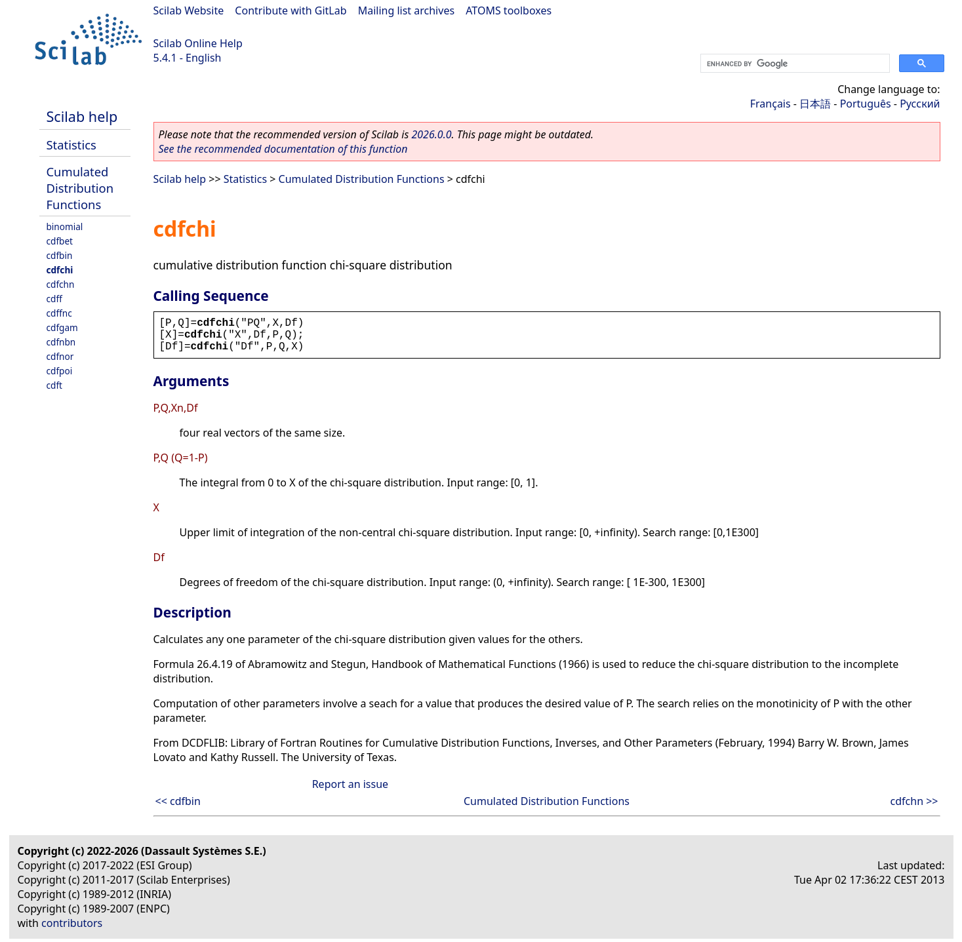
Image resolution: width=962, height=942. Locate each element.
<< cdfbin (178, 801)
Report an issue (350, 784)
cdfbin (60, 255)
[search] (794, 63)
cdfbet (60, 241)
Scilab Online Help (198, 43)
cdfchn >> (914, 801)
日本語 (815, 103)
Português (865, 103)
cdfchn (61, 284)
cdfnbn (61, 342)
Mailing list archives (406, 10)
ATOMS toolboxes (508, 10)
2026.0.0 (431, 134)
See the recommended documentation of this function (283, 149)
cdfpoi (60, 370)
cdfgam (62, 327)
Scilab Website (188, 10)
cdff (54, 298)
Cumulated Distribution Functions (80, 187)
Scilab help (82, 116)
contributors (71, 923)
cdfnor (60, 356)
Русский (920, 103)
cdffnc (59, 313)
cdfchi (60, 270)
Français (770, 103)
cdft (54, 385)
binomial (65, 226)
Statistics (71, 144)
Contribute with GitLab (290, 10)
